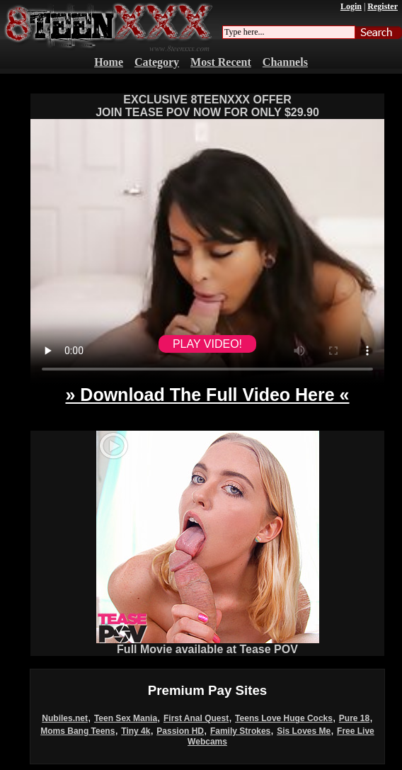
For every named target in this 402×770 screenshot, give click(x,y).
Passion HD (180, 731)
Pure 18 (354, 718)
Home (108, 62)
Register (382, 6)
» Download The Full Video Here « (207, 394)
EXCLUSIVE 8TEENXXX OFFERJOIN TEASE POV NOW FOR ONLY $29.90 (207, 106)
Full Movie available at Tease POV (207, 644)
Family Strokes (240, 731)
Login (351, 6)
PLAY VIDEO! (207, 344)
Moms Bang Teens (77, 731)
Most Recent (220, 62)
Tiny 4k (135, 731)
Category (156, 62)
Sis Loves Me (304, 731)
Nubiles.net (65, 718)
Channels (285, 62)
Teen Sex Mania (125, 718)
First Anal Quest (196, 718)
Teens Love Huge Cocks (284, 718)
